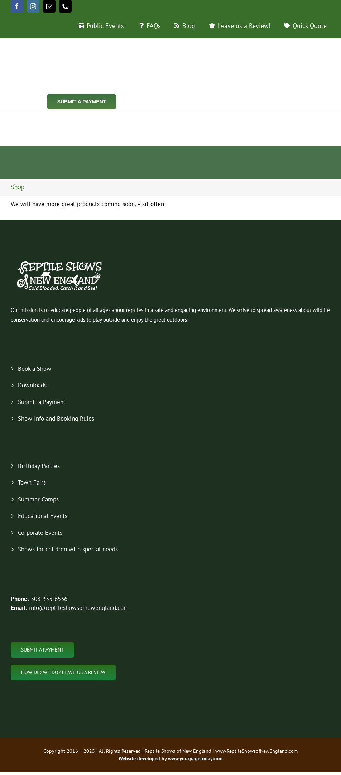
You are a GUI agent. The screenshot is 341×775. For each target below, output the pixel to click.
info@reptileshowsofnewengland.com (79, 608)
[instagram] (33, 6)
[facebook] (17, 6)
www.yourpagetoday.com (194, 758)
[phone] (65, 6)
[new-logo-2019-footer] (60, 262)
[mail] (49, 6)
